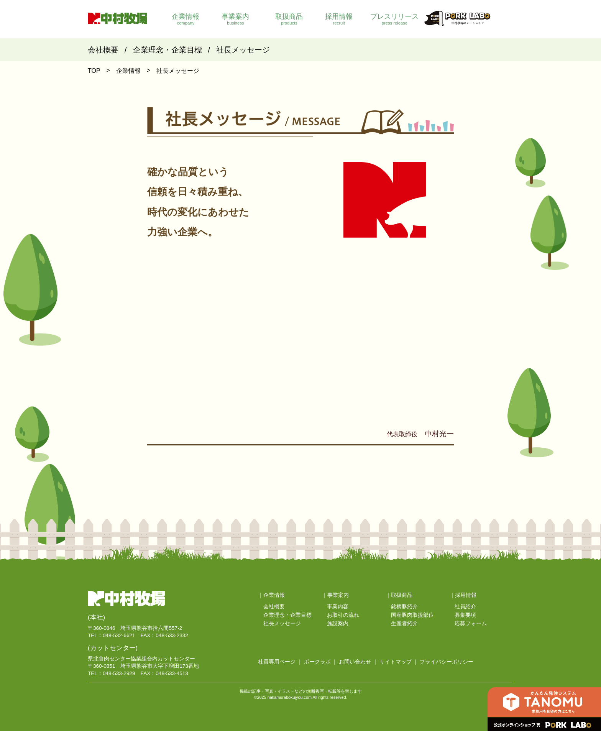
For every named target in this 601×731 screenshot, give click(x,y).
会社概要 (103, 50)
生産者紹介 (404, 623)
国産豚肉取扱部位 (412, 615)
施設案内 (337, 623)
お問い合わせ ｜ (358, 662)
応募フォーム (471, 623)
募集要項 (465, 615)
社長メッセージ (243, 50)
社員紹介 (465, 606)
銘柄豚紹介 (404, 606)
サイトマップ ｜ (399, 662)
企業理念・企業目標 (167, 50)
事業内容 (337, 606)
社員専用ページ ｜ (280, 662)
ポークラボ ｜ (321, 662)
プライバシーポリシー (446, 662)
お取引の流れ (343, 615)
